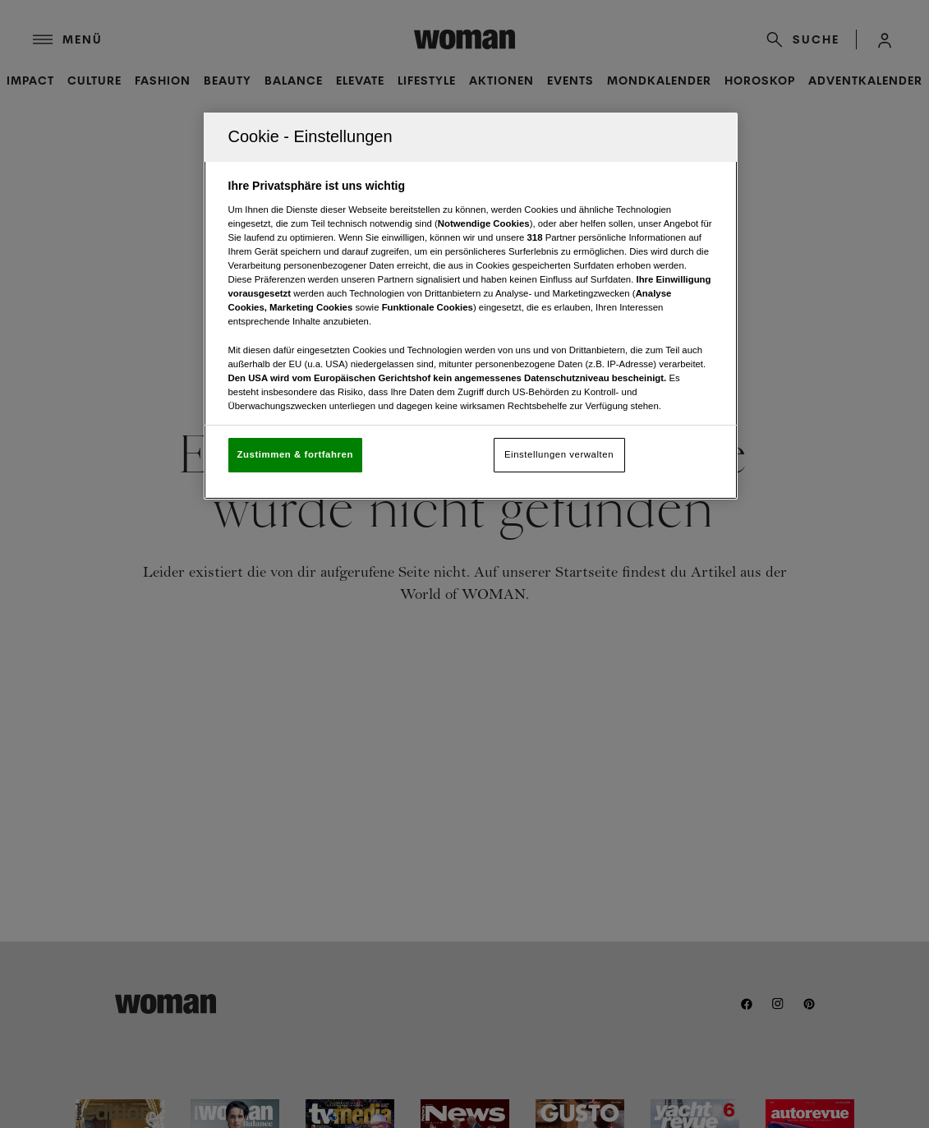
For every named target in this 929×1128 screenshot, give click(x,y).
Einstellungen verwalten (559, 454)
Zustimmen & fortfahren (295, 454)
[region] (471, 306)
